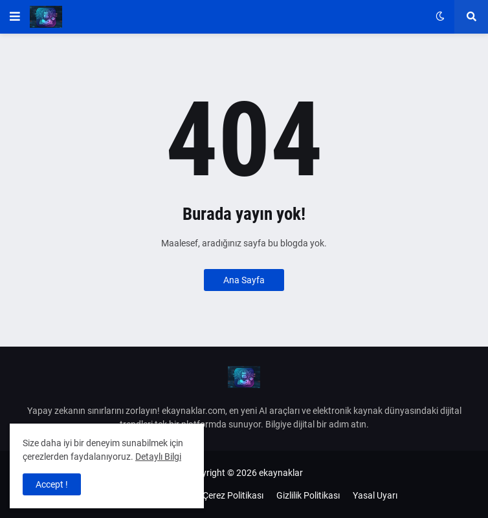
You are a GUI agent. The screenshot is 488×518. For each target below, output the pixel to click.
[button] (15, 17)
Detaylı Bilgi (158, 456)
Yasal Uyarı (375, 495)
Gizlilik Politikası (308, 495)
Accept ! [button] (52, 484)
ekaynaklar (281, 473)
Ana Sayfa (244, 280)
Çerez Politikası (233, 495)
